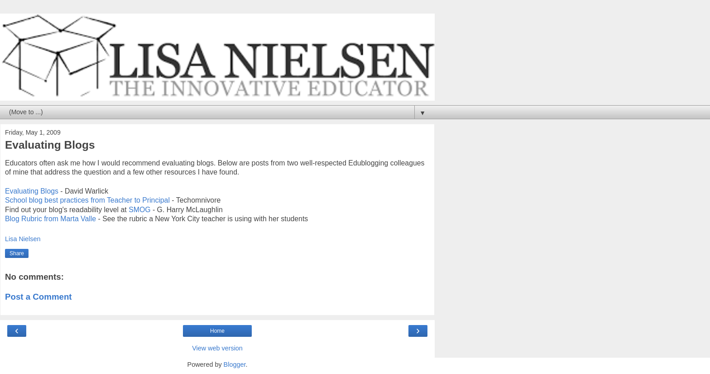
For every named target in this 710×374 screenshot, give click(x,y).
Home (217, 331)
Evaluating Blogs (31, 191)
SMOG (141, 210)
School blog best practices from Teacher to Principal (87, 200)
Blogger (235, 364)
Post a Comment (38, 296)
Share (17, 253)
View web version (217, 348)
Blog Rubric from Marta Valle (50, 219)
